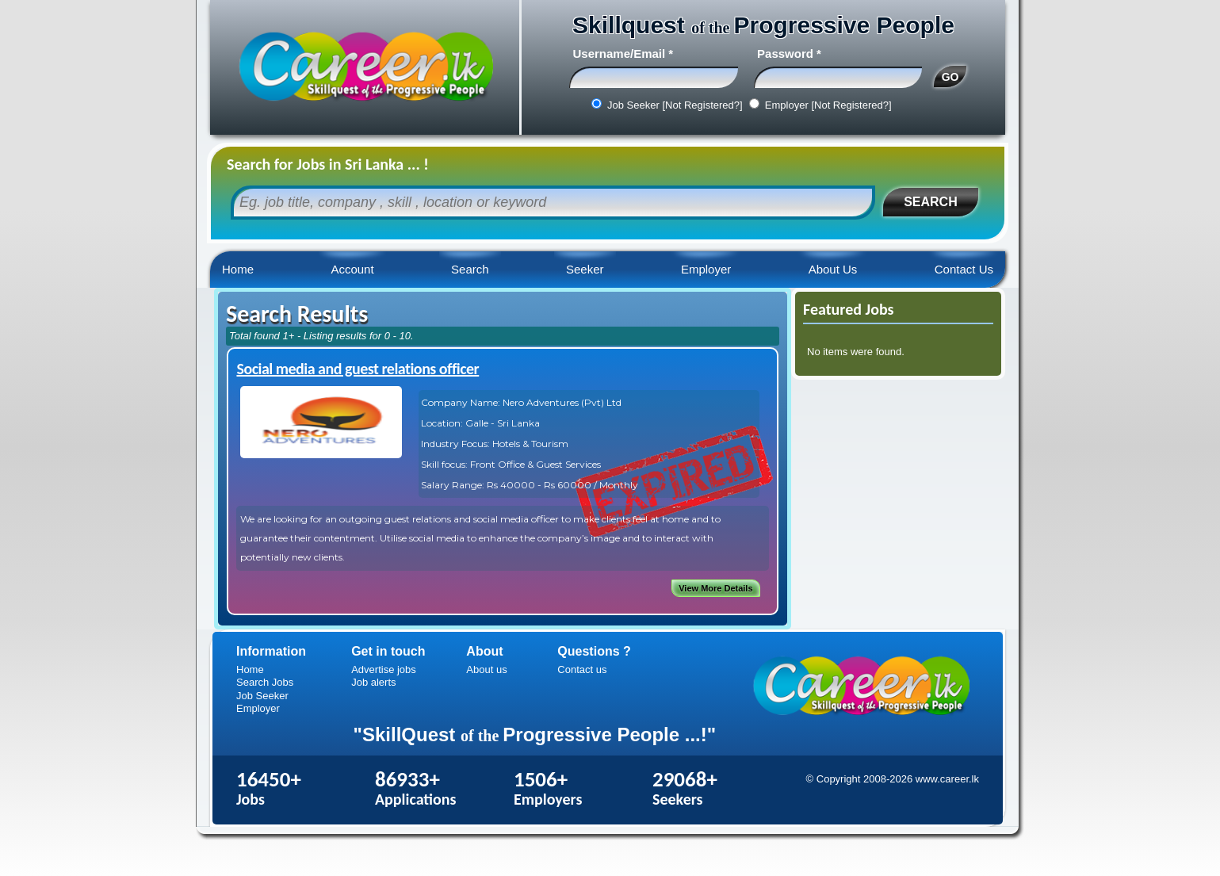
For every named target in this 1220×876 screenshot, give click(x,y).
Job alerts (373, 682)
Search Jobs (264, 682)
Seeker (585, 269)
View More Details (715, 588)
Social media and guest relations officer (357, 368)
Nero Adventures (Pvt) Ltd (562, 402)
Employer (706, 269)
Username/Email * (622, 53)
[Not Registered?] (702, 105)
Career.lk (364, 67)
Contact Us (964, 269)
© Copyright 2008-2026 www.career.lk (892, 779)
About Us (833, 269)
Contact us (581, 669)
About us (486, 669)
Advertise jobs (383, 669)
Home (238, 269)
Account (352, 269)
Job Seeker (262, 696)
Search (470, 269)
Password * (789, 53)
